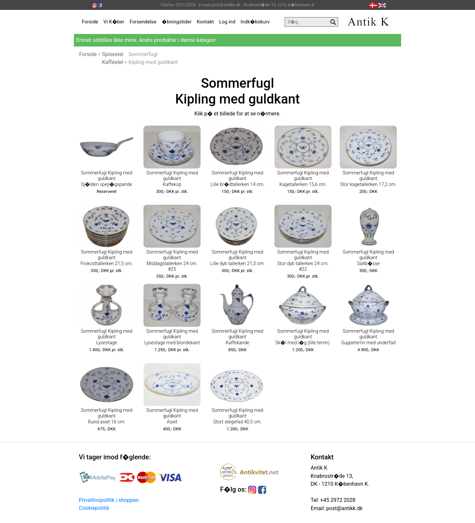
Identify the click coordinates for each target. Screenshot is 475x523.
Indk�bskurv (254, 22)
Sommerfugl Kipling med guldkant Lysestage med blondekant (172, 337)
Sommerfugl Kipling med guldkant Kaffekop (172, 178)
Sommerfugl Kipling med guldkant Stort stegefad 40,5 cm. (237, 416)
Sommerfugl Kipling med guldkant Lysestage (106, 337)
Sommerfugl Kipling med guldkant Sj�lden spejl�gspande (106, 178)
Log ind (227, 22)
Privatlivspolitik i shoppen (109, 500)
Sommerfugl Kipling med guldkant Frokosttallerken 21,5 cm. (106, 257)
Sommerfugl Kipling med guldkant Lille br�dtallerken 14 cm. (237, 178)
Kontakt (205, 22)
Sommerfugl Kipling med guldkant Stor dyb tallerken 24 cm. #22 (303, 260)
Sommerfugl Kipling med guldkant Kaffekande (237, 337)
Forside (90, 22)
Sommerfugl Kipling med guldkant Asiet (172, 416)
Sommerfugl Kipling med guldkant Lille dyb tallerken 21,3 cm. (237, 257)
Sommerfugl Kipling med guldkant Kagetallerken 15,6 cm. (303, 178)
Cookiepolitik (94, 508)
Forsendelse (143, 22)
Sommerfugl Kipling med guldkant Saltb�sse (368, 257)
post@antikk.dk (344, 508)
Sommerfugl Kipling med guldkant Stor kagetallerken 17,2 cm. (368, 178)
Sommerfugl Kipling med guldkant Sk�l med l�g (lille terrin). (303, 337)
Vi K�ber (114, 22)
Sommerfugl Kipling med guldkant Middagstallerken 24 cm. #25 (172, 260)
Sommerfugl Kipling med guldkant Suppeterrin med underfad (368, 337)
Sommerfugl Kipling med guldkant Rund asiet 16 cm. (106, 416)
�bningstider (176, 22)
